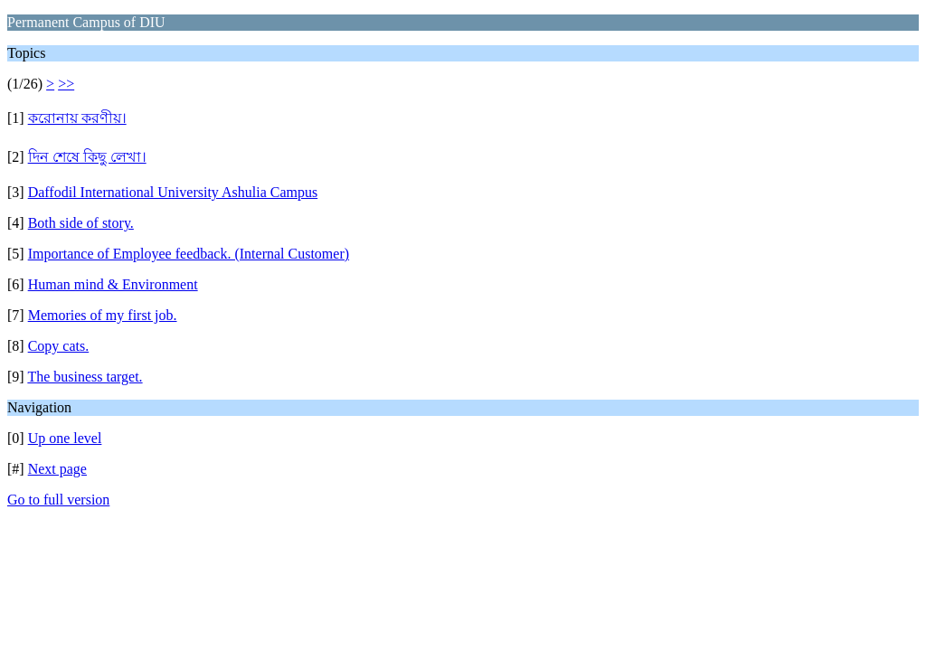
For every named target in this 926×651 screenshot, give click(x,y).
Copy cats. (59, 346)
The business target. (84, 376)
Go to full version (58, 499)
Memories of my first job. (102, 315)
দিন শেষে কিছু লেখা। (87, 157)
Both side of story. (81, 223)
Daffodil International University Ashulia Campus (173, 192)
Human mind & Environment (113, 284)
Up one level (65, 438)
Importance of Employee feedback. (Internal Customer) (188, 253)
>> (66, 83)
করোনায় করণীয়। (77, 118)
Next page (57, 468)
